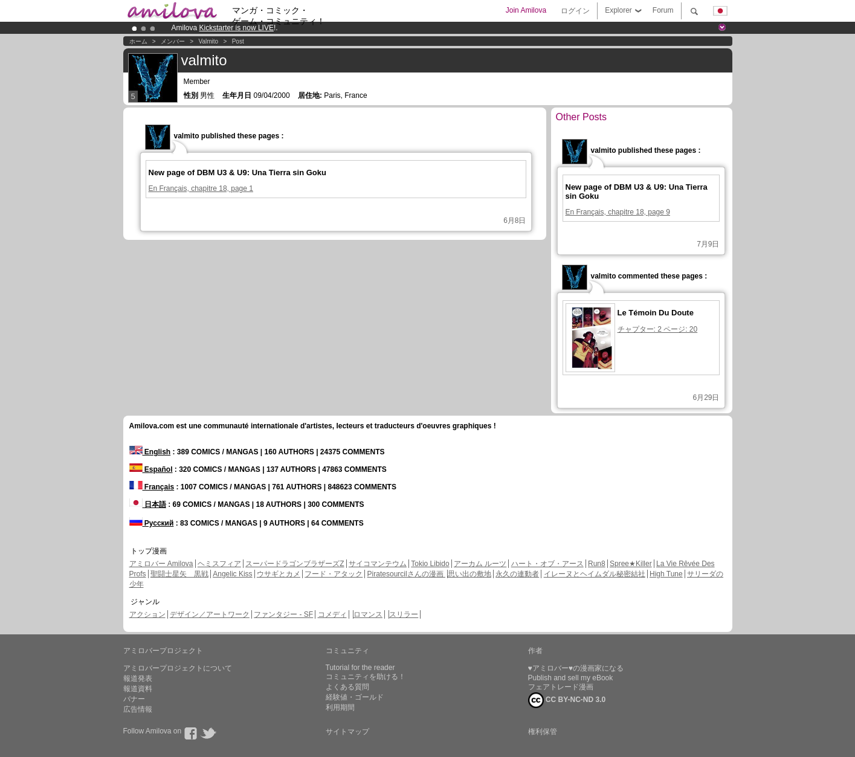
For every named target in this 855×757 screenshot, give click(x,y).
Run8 (596, 563)
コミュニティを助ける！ (365, 676)
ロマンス (367, 614)
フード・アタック (334, 574)
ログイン (575, 11)
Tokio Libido (430, 563)
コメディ (332, 614)
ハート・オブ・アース (547, 563)
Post (238, 41)
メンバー (173, 41)
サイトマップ (347, 731)
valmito (209, 41)
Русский (151, 523)
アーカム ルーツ (480, 563)
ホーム (138, 41)
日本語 (147, 504)
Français (152, 487)
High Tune (666, 574)
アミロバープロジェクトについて (177, 668)
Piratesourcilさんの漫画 (406, 574)
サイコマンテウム (378, 563)
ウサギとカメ (278, 574)
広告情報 (137, 709)
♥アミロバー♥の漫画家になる (576, 668)
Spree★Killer (631, 563)
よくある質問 (347, 687)
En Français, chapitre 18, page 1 (201, 188)
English (150, 452)
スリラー (403, 614)
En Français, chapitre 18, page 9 (618, 212)
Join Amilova (526, 10)
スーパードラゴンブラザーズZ (294, 563)
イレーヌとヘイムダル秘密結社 (594, 574)
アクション (147, 614)
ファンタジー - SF (283, 614)
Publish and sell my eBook (570, 678)
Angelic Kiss (232, 574)
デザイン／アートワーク (210, 614)
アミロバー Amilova (161, 563)
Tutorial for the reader (360, 667)
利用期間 (340, 707)
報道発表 (137, 678)
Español (151, 469)
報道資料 (137, 689)
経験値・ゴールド (355, 697)
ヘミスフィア (219, 563)
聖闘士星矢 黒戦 (179, 574)
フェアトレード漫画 (560, 687)
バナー (134, 699)
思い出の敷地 (469, 574)
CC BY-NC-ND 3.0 (567, 700)
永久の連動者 (517, 574)
